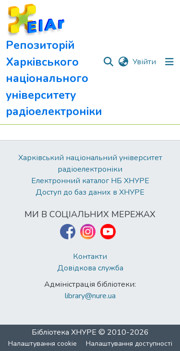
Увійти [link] (144, 62)
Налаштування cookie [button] (42, 343)
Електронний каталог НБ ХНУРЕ (90, 181)
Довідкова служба (90, 268)
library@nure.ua (90, 296)
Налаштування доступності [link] (129, 343)
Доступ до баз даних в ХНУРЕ (90, 192)
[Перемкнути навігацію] (169, 62)
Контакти (90, 256)
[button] (54, 62)
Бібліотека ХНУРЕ (64, 332)
